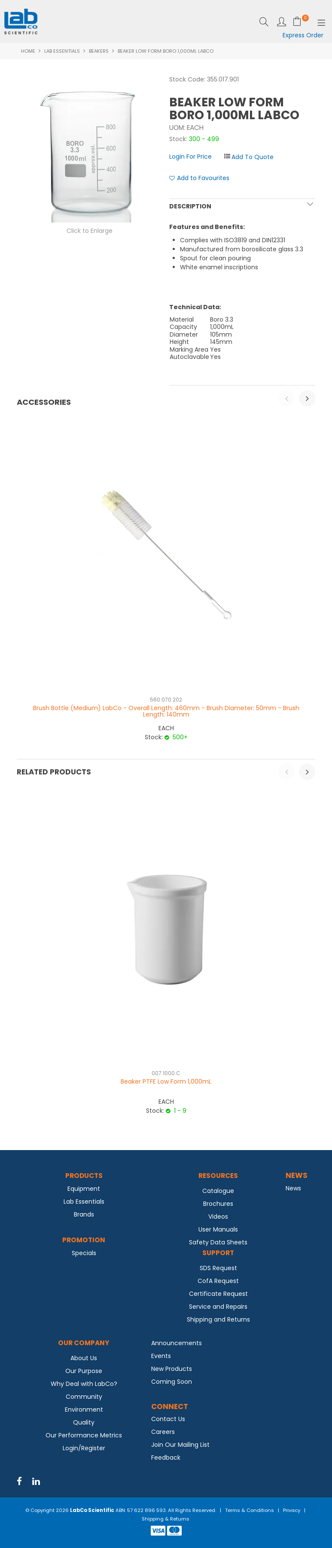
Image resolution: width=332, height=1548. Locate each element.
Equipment (83, 1188)
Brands (84, 1214)
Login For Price (190, 156)
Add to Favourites (203, 178)
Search (263, 21)
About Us (83, 1358)
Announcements (176, 1343)
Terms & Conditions (249, 1510)
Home (28, 51)
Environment (84, 1409)
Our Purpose (83, 1371)
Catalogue (218, 1191)
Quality (83, 1422)
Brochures (218, 1203)
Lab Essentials (62, 51)
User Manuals (218, 1229)
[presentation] (286, 398)
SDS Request (218, 1268)
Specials (84, 1253)
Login (281, 21)
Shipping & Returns (165, 1518)
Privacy (291, 1510)
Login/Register (84, 1448)
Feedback (165, 1457)
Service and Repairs (218, 1306)
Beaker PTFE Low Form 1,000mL (166, 1081)
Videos (218, 1216)
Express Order (303, 35)
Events (161, 1356)
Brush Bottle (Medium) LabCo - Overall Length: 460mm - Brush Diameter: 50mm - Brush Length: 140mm (166, 711)
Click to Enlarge (90, 230)
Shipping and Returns (218, 1319)
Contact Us (168, 1419)
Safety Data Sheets (218, 1242)
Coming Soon (171, 1381)
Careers (163, 1432)
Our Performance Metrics (84, 1435)
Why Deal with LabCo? (84, 1383)
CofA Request (218, 1281)
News (293, 1188)
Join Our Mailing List (180, 1444)
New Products (171, 1368)
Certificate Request (218, 1293)
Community (84, 1396)
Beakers (99, 51)
